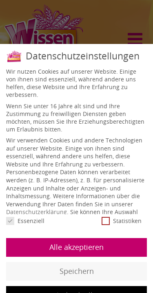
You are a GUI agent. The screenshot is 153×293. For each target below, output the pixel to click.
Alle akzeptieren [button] (76, 246)
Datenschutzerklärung (36, 211)
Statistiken (122, 220)
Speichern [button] (77, 270)
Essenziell (25, 220)
